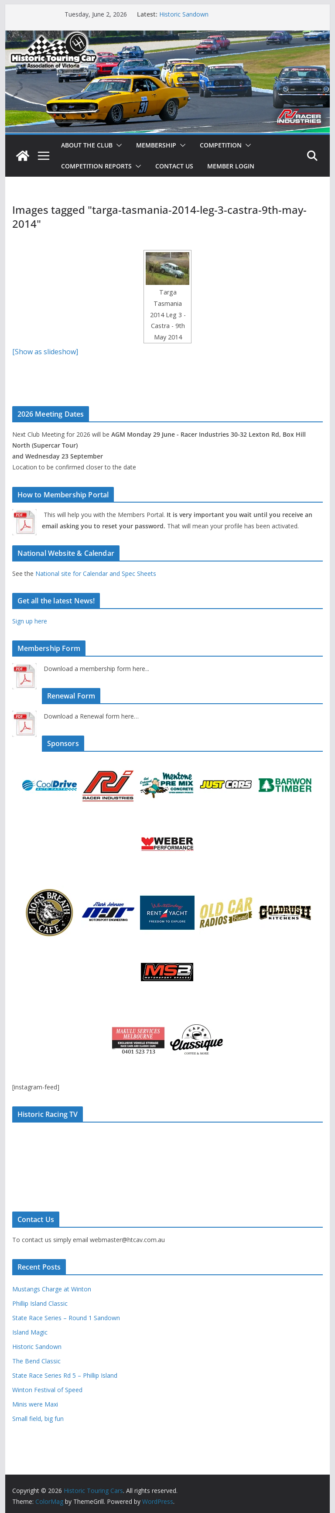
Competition (221, 145)
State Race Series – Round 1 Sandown (66, 1318)
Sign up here (29, 621)
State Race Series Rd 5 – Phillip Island (64, 1375)
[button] (117, 145)
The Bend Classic (36, 1361)
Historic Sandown (184, 14)
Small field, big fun (38, 1418)
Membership (156, 145)
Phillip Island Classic (40, 1303)
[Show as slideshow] (45, 351)
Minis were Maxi (35, 1404)
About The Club (87, 145)
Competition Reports (96, 166)
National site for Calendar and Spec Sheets (95, 573)
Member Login (230, 166)
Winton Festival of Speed (47, 1390)
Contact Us (174, 166)
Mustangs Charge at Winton (51, 1289)
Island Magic (30, 1332)
